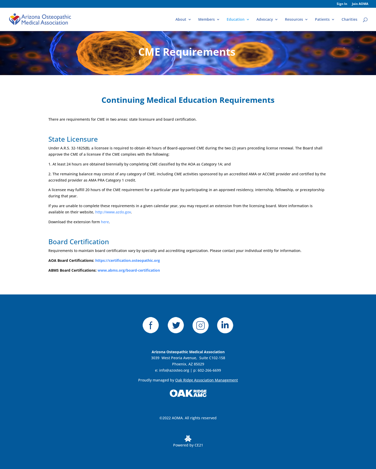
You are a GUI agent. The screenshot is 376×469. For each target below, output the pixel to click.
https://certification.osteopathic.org (127, 260)
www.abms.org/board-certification (129, 270)
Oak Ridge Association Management (206, 380)
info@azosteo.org (174, 370)
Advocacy (264, 20)
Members (206, 20)
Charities (349, 20)
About (180, 20)
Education (236, 20)
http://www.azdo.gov (113, 212)
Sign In (342, 4)
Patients (322, 20)
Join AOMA (360, 4)
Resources (294, 20)
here (105, 221)
